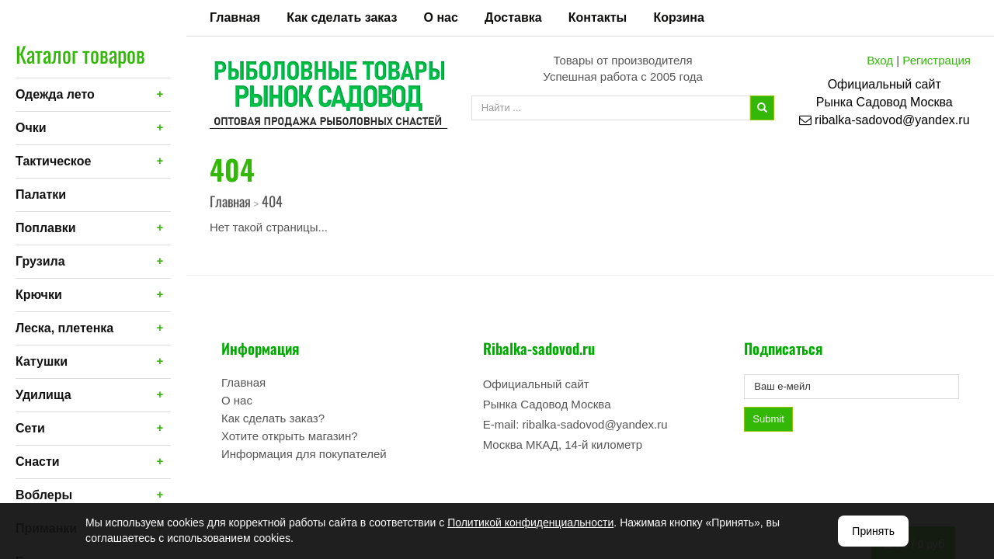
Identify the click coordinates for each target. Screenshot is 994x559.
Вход (880, 60)
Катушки (42, 361)
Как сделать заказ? (273, 418)
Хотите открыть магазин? (289, 436)
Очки (31, 127)
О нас (441, 17)
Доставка (513, 17)
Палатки (41, 194)
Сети (30, 428)
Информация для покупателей (304, 453)
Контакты (597, 17)
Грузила (40, 261)
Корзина (678, 17)
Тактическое (53, 161)
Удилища (43, 394)
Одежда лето (55, 94)
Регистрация (936, 60)
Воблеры (44, 495)
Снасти (38, 461)
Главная (235, 17)
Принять (873, 531)
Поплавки (46, 227)
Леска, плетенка (64, 328)
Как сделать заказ (342, 17)
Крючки (39, 294)
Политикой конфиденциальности (530, 522)
